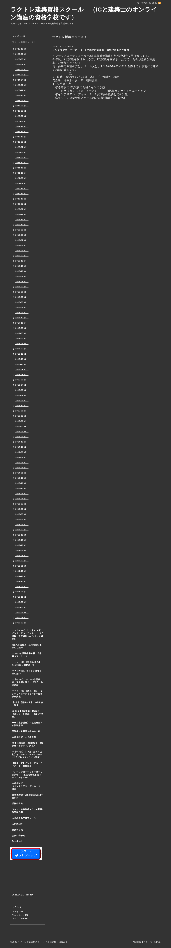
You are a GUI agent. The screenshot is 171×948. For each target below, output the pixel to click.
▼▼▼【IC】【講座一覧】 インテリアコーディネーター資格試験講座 (27, 694)
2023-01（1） (22, 121)
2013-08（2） (22, 499)
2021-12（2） (22, 163)
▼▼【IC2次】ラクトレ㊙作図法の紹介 (27, 672)
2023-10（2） (22, 95)
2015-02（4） (22, 431)
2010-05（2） (22, 618)
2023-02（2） (22, 116)
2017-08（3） (22, 328)
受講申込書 (17, 803)
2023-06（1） (22, 106)
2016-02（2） (22, 395)
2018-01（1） (22, 313)
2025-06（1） (22, 54)
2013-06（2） (22, 509)
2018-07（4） (22, 287)
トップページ (18, 36)
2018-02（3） (22, 307)
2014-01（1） (22, 473)
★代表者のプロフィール (24, 818)
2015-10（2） (22, 406)
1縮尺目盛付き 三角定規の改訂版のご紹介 (28, 646)
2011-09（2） (22, 587)
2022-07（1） (22, 147)
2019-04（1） (22, 245)
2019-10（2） (22, 225)
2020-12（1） (22, 188)
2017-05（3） (22, 333)
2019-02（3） (22, 256)
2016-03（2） (22, 390)
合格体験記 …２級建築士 (26, 737)
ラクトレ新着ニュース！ (24, 42)
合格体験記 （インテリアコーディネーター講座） (28, 786)
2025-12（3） (22, 49)
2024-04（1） (22, 80)
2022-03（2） (22, 157)
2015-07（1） (22, 416)
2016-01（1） (22, 400)
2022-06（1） (22, 152)
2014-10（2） (22, 447)
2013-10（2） (22, 488)
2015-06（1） (22, 421)
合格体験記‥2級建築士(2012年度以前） (27, 796)
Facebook (17, 841)
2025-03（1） (22, 59)
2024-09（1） (22, 64)
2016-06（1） (22, 380)
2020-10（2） (22, 199)
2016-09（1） (22, 369)
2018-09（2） (22, 276)
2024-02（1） (22, 85)
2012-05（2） (22, 556)
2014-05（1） (22, 468)
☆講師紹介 (17, 824)
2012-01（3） (22, 566)
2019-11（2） (22, 219)
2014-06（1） (22, 462)
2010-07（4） (22, 612)
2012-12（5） (22, 535)
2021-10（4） (22, 173)
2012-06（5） (22, 550)
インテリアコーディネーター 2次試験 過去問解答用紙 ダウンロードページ (27, 775)
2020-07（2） (22, 204)
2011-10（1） (22, 581)
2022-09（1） (22, 142)
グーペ (148, 942)
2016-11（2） (22, 359)
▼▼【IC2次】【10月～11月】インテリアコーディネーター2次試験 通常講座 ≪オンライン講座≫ (28, 634)
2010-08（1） (22, 607)
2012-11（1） (22, 540)
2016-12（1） (22, 354)
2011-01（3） (22, 592)
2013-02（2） (22, 530)
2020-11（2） (22, 194)
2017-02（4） (22, 349)
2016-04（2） (22, 385)
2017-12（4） (22, 318)
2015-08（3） (22, 411)
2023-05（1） (22, 111)
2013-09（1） (22, 494)
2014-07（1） (22, 457)
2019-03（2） (22, 251)
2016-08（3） (22, 375)
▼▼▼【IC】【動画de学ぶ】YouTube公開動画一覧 (26, 663)
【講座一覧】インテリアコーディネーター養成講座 (27, 764)
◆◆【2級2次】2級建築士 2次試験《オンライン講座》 (27, 744)
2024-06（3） (22, 75)
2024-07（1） (22, 70)
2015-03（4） (22, 426)
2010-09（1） (22, 602)
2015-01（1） (22, 437)
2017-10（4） (22, 323)
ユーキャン (139, 90)
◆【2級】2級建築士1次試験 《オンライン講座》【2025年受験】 (27, 714)
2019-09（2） (22, 230)
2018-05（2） (22, 297)
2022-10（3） (22, 137)
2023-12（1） (22, 90)
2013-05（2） (22, 514)
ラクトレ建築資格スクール (31, 942)
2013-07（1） (22, 504)
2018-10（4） (22, 271)
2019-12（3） (22, 214)
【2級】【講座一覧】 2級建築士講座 (27, 703)
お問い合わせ (18, 835)
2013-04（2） (22, 519)
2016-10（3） (22, 364)
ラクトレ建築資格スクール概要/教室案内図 (27, 810)
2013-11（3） (22, 483)
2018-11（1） (22, 266)
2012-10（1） (22, 545)
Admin (157, 942)
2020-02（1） (22, 209)
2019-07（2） (22, 240)
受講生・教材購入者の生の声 (26, 731)
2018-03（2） (22, 302)
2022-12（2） (22, 126)
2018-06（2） (22, 292)
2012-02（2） (22, 561)
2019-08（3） (22, 235)
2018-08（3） (22, 282)
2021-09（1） (22, 178)
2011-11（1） (22, 576)
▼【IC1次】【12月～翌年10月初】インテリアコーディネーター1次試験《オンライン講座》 (28, 755)
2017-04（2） (22, 338)
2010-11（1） (22, 597)
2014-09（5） (22, 452)
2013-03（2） (22, 525)
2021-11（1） (22, 168)
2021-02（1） (22, 183)
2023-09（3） (22, 101)
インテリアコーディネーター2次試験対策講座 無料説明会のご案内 (90, 50)
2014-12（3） (22, 442)
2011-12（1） (22, 571)
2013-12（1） (22, 478)
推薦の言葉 (17, 830)
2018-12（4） (22, 261)
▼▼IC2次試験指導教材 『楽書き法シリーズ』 (27, 654)
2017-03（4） (22, 344)
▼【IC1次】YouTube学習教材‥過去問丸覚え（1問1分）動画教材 (27, 682)
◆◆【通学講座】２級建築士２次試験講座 (27, 724)
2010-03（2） (22, 623)
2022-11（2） (22, 132)
